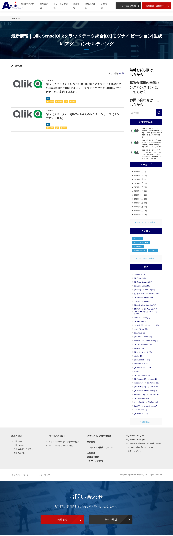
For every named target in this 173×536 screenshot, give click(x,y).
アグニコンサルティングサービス (64, 443)
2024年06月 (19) (140, 207)
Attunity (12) (138, 247)
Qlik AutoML (19, 454)
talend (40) (137, 319)
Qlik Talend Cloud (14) (142, 361)
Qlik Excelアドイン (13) (142, 369)
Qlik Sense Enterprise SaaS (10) (145, 392)
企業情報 (104, 6)
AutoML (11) (153, 388)
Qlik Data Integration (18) (143, 345)
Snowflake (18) (152, 342)
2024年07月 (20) (140, 204)
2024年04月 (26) (140, 215)
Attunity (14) (138, 357)
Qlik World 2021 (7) (141, 415)
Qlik (48, 98)
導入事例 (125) (139, 295)
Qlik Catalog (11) (140, 388)
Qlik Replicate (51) (150, 310)
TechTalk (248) (149, 291)
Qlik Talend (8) (153, 403)
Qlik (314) (137, 291)
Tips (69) (137, 302)
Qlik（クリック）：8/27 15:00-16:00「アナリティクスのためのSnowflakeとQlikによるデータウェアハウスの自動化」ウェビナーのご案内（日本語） (83, 87)
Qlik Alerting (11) (153, 384)
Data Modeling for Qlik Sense (140, 448)
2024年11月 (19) (140, 188)
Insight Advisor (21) (141, 330)
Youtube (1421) (139, 275)
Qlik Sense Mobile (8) (141, 399)
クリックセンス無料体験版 (98, 437)
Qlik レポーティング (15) (143, 353)
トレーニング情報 (61, 6)
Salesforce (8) (153, 395)
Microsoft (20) (139, 342)
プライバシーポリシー (21, 476)
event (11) (153, 380)
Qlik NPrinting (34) (140, 322)
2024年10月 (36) (140, 192)
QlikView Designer (135, 436)
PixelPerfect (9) (139, 395)
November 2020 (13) (141, 365)
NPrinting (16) (139, 349)
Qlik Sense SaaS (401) (142, 287)
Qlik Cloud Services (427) (143, 283)
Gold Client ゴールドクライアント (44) (146, 314)
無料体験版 (44, 6)
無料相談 (62, 520)
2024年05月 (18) (140, 211)
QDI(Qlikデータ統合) (23, 450)
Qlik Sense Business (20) (143, 338)
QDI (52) (137, 310)
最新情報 (76, 6)
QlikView (18, 442)
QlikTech (72, 101)
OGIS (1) (153, 251)
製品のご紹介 (17, 437)
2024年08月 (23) (140, 199)
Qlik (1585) (138, 239)
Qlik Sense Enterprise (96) (143, 298)
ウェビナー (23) (153, 326)
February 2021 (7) (140, 411)
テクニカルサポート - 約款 (61, 446)
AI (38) (147, 319)
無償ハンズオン (134, 452)
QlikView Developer (136, 440)
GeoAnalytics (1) (140, 251)
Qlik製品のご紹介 (27, 6)
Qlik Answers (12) (140, 380)
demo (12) (137, 372)
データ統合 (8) (139, 403)
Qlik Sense (50, 101)
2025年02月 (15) (140, 176)
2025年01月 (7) (140, 180)
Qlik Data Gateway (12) (142, 376)
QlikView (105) (153, 295)
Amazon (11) (138, 384)
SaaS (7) (137, 407)
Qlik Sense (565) (140, 279)
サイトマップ (46, 476)
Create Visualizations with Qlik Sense (144, 444)
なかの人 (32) (139, 326)
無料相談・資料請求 (155, 6)
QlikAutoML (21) (139, 334)
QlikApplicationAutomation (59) (145, 306)
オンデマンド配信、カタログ (99, 448)
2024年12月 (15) (140, 184)
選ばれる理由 (90, 6)
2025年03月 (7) (140, 172)
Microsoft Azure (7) (150, 407)
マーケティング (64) (141, 243)
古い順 (121, 73)
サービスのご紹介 (57, 437)
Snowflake (59, 101)
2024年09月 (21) (140, 196)
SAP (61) (147, 302)
